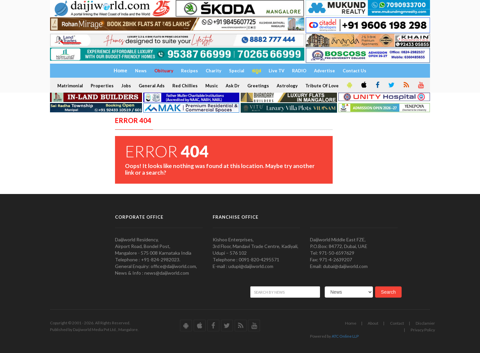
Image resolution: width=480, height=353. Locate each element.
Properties (102, 85)
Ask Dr (233, 85)
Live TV (276, 70)
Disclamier (425, 323)
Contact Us (354, 70)
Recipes (189, 70)
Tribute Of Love (322, 85)
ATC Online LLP (345, 336)
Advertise (324, 70)
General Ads (152, 85)
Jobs (126, 85)
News (141, 70)
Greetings (258, 85)
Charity (213, 70)
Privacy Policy (423, 329)
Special (236, 70)
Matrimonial (70, 85)
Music (211, 85)
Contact (397, 323)
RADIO (299, 70)
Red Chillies (185, 85)
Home (350, 323)
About (373, 323)
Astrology (287, 85)
